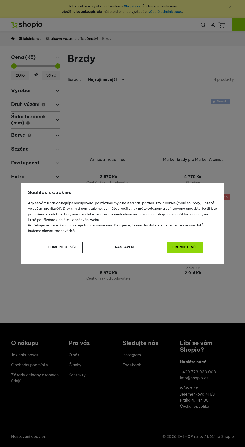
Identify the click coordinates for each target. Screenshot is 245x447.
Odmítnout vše (62, 247)
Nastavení (124, 247)
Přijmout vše (185, 247)
